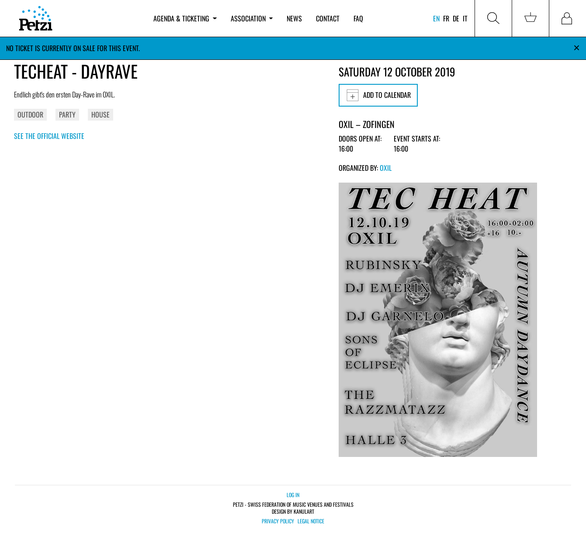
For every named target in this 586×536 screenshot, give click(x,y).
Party (67, 114)
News (294, 18)
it (465, 18)
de (456, 18)
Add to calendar (378, 95)
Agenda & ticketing (184, 18)
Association (252, 18)
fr (446, 18)
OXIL (386, 168)
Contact (328, 18)
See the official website (49, 136)
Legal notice (311, 521)
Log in (293, 494)
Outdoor (30, 114)
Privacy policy (278, 521)
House (100, 114)
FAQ (358, 18)
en (436, 18)
